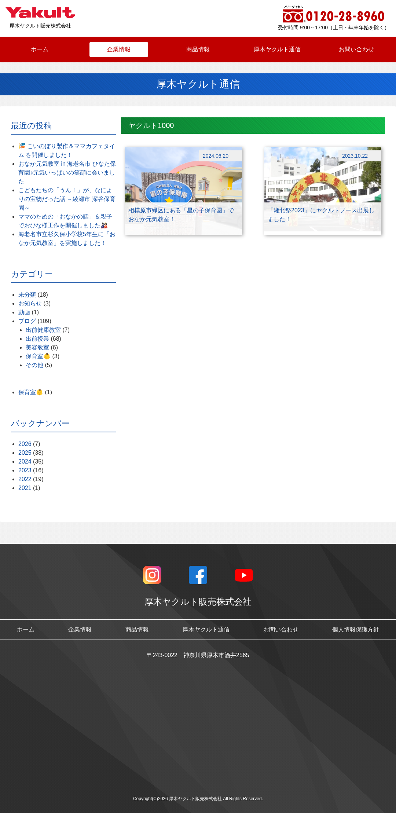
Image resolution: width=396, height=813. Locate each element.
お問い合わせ (356, 49)
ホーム (39, 49)
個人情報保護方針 (355, 629)
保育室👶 (38, 356)
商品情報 (198, 49)
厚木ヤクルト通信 (277, 49)
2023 (25, 470)
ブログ (27, 321)
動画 (24, 312)
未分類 (27, 295)
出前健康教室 (43, 330)
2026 (25, 444)
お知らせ (30, 303)
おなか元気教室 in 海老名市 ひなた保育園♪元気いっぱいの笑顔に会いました (67, 172)
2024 (25, 461)
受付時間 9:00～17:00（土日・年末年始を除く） (333, 27)
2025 (25, 453)
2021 (25, 488)
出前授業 (37, 339)
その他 (34, 365)
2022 (25, 479)
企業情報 (119, 49)
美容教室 (37, 347)
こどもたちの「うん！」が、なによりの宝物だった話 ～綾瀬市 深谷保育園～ (66, 199)
